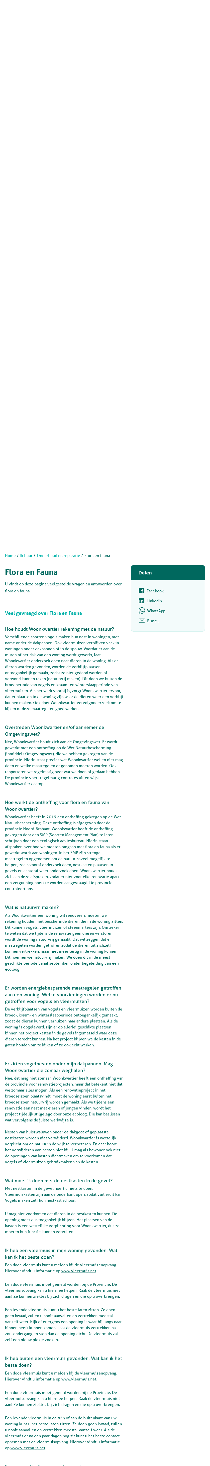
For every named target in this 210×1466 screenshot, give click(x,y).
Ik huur (26, 555)
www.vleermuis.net (78, 1270)
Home (10, 555)
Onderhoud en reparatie (58, 555)
